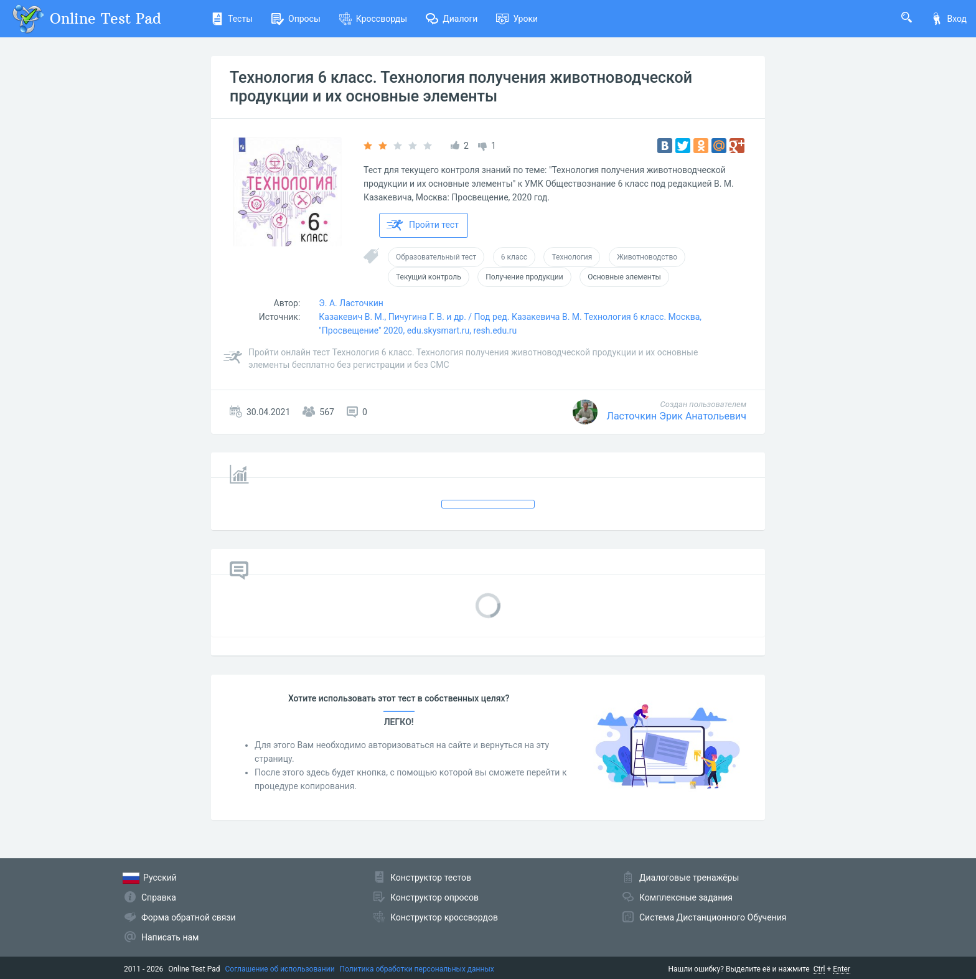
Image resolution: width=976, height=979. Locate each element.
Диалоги (451, 18)
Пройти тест (423, 225)
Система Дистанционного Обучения (712, 917)
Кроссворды (373, 18)
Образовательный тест (436, 257)
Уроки (517, 18)
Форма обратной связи (188, 917)
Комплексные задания (686, 897)
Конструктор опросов (434, 897)
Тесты (232, 18)
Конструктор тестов (430, 878)
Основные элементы (624, 277)
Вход (949, 18)
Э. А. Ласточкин (351, 303)
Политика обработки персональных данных (417, 969)
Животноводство (647, 257)
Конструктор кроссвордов (444, 917)
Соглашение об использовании (280, 969)
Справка (158, 897)
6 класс (514, 257)
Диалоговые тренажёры (689, 878)
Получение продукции (524, 277)
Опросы (296, 18)
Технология (571, 257)
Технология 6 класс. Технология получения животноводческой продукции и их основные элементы (461, 86)
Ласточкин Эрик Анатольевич (676, 416)
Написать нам (170, 937)
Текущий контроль (428, 277)
